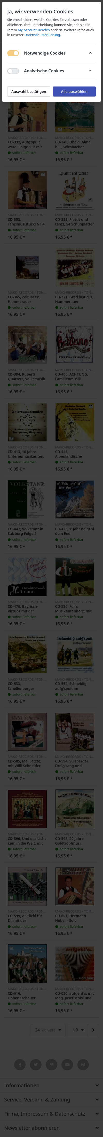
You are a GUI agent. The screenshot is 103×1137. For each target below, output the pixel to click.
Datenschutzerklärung (42, 34)
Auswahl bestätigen (28, 91)
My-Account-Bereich (34, 30)
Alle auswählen (74, 91)
